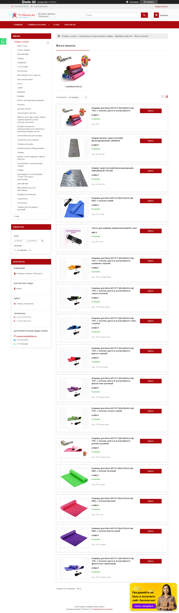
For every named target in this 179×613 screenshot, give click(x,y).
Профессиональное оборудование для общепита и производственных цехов (31, 128)
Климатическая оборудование (30, 148)
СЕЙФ (20, 88)
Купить (151, 111)
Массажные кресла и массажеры (26, 189)
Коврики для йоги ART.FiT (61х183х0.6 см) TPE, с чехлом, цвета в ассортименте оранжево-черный (113, 261)
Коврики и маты (74, 87)
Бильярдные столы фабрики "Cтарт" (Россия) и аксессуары (29, 176)
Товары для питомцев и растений (27, 208)
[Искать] (144, 15)
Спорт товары (23, 50)
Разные (20, 58)
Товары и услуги (37, 25)
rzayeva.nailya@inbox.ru (26, 336)
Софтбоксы (22, 199)
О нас (57, 25)
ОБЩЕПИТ (22, 63)
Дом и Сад (22, 46)
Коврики (20, 96)
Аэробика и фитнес (124, 36)
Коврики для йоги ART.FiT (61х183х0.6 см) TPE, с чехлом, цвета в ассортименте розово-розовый (113, 441)
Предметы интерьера (26, 194)
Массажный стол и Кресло (28, 75)
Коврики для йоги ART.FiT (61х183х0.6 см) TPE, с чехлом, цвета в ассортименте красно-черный (113, 351)
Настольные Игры (25, 79)
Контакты (70, 25)
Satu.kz (102, 607)
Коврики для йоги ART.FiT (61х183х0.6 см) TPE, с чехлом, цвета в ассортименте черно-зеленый (113, 291)
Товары (20, 152)
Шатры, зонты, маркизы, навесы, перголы (31, 158)
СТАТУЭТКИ (22, 67)
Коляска (20, 105)
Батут (19, 84)
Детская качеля (24, 109)
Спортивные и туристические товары (96, 36)
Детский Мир (22, 54)
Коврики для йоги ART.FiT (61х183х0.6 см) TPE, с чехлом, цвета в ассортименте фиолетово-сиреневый (113, 561)
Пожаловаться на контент (102, 609)
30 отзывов (134, 2)
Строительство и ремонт (28, 140)
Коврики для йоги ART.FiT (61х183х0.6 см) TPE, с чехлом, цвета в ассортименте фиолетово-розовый (113, 381)
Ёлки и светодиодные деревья (30, 100)
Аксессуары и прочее (26, 113)
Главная (18, 25)
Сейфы (20, 170)
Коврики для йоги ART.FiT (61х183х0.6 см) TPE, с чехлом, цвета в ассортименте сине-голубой (114, 321)
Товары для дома (25, 144)
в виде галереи (162, 97)
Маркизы (21, 92)
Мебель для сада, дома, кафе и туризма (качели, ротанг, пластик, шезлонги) (31, 119)
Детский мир (22, 184)
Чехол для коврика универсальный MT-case (114, 228)
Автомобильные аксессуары (29, 136)
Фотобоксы (22, 71)
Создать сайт (42, 2)
